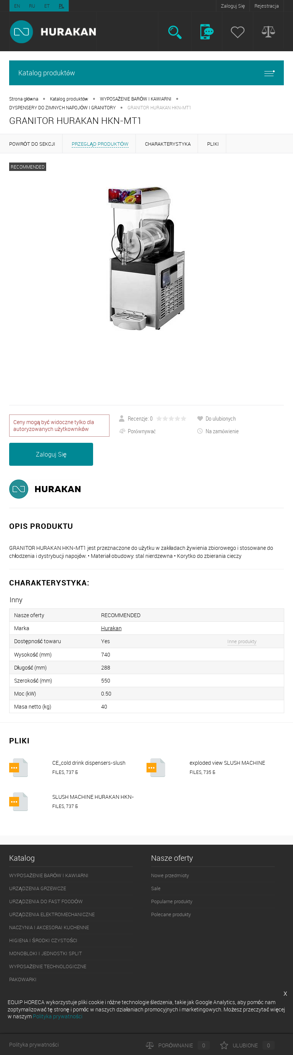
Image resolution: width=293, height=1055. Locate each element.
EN (17, 6)
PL (61, 6)
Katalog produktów (146, 72)
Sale (156, 888)
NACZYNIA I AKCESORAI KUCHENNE (49, 927)
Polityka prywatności (34, 1044)
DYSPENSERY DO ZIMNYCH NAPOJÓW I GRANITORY (62, 107)
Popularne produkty (171, 901)
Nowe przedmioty (170, 875)
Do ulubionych (216, 418)
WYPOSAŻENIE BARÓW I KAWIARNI (136, 99)
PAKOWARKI (23, 979)
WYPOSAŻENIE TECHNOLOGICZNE (47, 966)
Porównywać (137, 431)
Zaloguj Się (233, 5)
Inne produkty (241, 641)
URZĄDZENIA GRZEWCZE (37, 888)
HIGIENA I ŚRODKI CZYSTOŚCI (43, 940)
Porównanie (178, 1045)
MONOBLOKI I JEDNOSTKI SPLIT (45, 953)
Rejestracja (266, 5)
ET (47, 6)
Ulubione (247, 1045)
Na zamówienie (218, 431)
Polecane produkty (171, 914)
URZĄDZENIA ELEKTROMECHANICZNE (52, 914)
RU (32, 6)
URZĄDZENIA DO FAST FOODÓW (46, 901)
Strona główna (23, 99)
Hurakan (111, 628)
